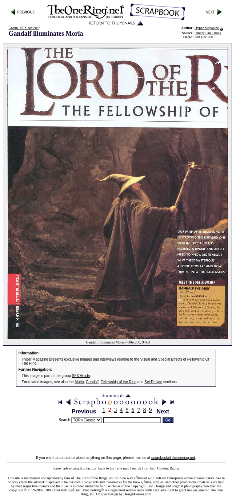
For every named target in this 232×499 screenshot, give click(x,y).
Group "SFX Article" (24, 28)
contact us (88, 468)
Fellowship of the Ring (118, 382)
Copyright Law (142, 486)
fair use (105, 486)
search (136, 468)
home (57, 468)
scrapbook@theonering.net (173, 458)
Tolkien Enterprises (169, 478)
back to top (106, 468)
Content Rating (168, 468)
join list (149, 468)
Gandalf (92, 382)
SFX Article (81, 376)
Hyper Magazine (207, 28)
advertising (71, 468)
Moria (79, 382)
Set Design (153, 382)
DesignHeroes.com (137, 494)
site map (123, 468)
